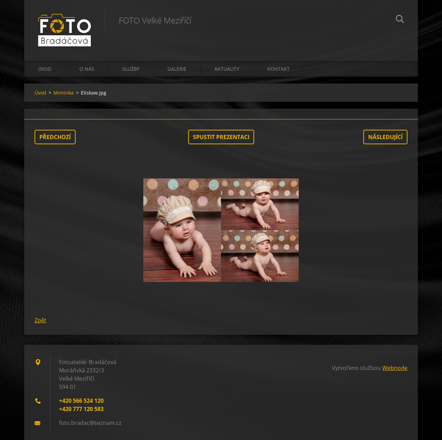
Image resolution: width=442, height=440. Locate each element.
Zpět (40, 320)
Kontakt (278, 69)
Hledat (400, 20)
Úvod (44, 69)
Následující (385, 137)
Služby (131, 69)
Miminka (64, 92)
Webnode (394, 368)
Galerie (176, 69)
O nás (86, 69)
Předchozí (55, 137)
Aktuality (226, 69)
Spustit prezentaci (221, 137)
